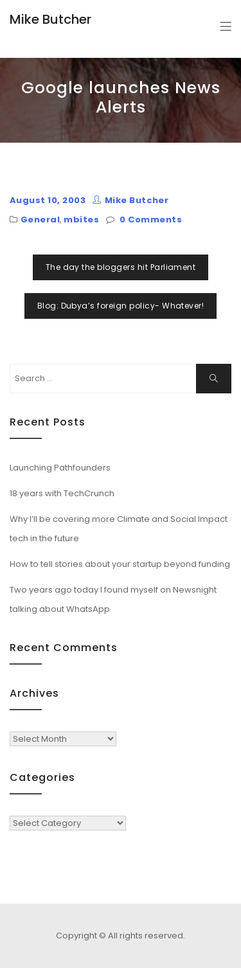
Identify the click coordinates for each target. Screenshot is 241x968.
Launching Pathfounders (60, 468)
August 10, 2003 (47, 200)
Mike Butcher (50, 19)
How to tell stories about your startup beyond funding (120, 564)
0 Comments (151, 219)
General (40, 219)
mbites (81, 219)
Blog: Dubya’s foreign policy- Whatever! (120, 305)
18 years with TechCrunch (62, 493)
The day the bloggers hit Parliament (121, 267)
